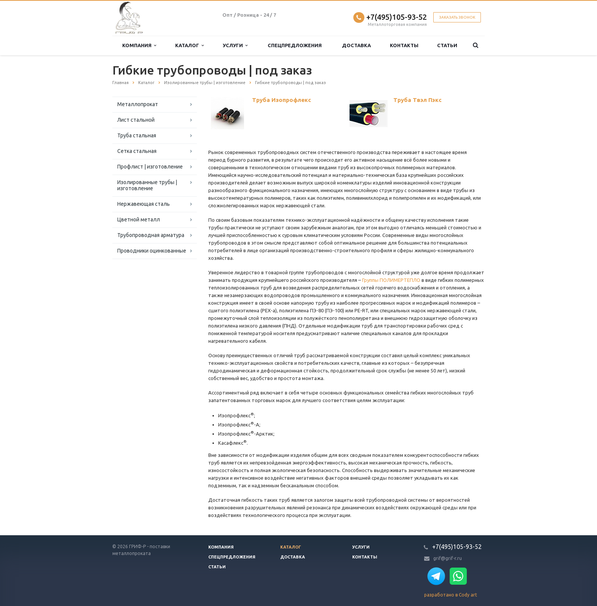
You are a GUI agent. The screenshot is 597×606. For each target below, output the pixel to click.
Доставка (356, 45)
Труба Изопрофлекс (281, 100)
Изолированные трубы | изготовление (147, 185)
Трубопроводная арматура (150, 235)
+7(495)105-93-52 (396, 17)
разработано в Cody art (450, 594)
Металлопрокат (137, 104)
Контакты (404, 45)
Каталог (189, 45)
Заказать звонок (457, 17)
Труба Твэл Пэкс (417, 100)
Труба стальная (136, 135)
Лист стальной (136, 120)
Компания (139, 45)
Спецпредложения (295, 45)
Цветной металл (138, 219)
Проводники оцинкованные (151, 251)
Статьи (447, 45)
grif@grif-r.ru (447, 558)
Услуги (235, 45)
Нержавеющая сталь (143, 204)
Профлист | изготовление (150, 167)
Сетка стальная (136, 151)
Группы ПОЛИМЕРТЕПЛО (391, 280)
